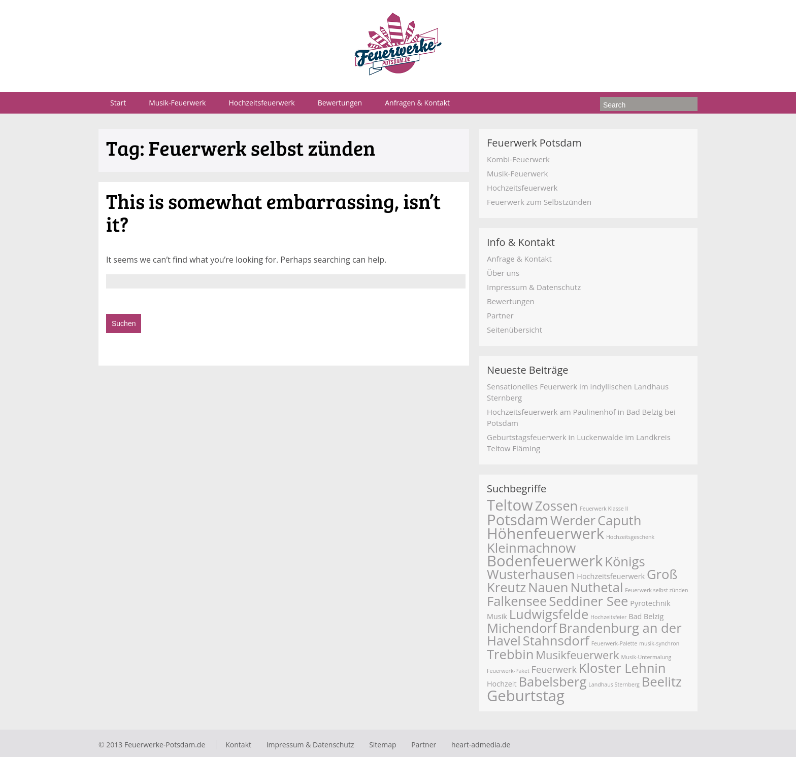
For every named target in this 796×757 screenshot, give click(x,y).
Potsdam (517, 520)
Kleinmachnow (531, 548)
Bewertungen (340, 102)
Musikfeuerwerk (577, 654)
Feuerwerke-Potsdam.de (164, 744)
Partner (500, 315)
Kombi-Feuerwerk (518, 159)
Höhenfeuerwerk (545, 533)
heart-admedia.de (481, 744)
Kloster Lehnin (622, 668)
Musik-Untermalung (646, 657)
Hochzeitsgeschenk (630, 536)
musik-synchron (659, 643)
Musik (497, 616)
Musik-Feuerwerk (177, 102)
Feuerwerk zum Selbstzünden (539, 202)
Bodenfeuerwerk (545, 561)
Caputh (620, 520)
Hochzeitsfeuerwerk (261, 102)
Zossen (556, 506)
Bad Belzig (646, 616)
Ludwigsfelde (549, 614)
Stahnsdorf (556, 641)
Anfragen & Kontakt (417, 102)
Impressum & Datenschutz (534, 287)
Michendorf (522, 628)
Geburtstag (526, 696)
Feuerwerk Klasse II (604, 508)
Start (118, 102)
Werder (572, 520)
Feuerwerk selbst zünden (656, 590)
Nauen (548, 587)
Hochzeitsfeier (608, 617)
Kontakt (238, 744)
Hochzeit (502, 684)
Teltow (510, 505)
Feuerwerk (554, 669)
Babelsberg (552, 682)
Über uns (503, 273)
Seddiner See (588, 601)
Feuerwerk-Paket (508, 670)
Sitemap (382, 744)
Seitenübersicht (514, 330)
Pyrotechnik (650, 603)
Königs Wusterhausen (566, 568)
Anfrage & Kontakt (519, 259)
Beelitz (662, 682)
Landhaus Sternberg (614, 684)
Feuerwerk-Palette (614, 643)
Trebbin (510, 654)
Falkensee (517, 601)
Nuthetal (596, 587)
